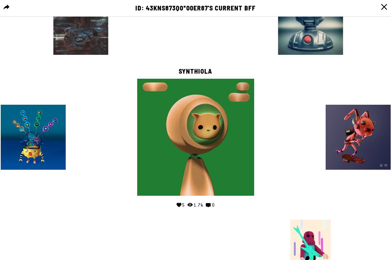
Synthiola (195, 71)
